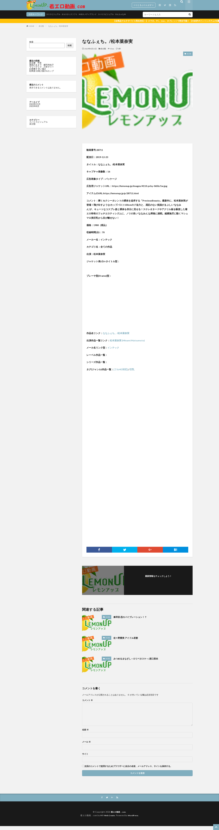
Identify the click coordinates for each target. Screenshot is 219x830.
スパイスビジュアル (95, 18)
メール (86, 745)
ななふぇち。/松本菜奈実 (58, 30)
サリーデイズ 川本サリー (41, 70)
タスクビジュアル (34, 18)
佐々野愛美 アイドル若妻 (128, 641)
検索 (31, 45)
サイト (85, 758)
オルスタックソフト (53, 18)
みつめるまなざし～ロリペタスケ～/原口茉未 (140, 662)
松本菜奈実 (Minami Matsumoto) (127, 344)
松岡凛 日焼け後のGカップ (41, 74)
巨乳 (132, 373)
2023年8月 (34, 109)
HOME (31, 30)
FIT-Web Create (106, 819)
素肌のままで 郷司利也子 (41, 68)
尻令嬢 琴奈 (35, 66)
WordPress (134, 819)
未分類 (41, 30)
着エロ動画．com (118, 816)
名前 (85, 733)
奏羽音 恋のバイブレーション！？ (133, 620)
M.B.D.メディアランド (74, 18)
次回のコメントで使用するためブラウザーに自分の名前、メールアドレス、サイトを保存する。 (128, 770)
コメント (87, 704)
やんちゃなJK (111, 18)
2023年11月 (34, 107)
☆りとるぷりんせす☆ (143, 5)
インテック (113, 351)
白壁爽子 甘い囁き (38, 72)
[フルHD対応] (121, 373)
